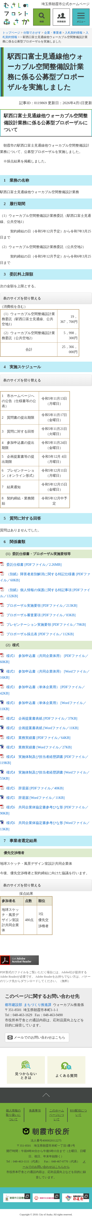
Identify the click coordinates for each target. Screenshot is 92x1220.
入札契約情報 (73, 32)
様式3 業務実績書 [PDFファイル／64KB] (38, 738)
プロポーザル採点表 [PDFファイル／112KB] (40, 634)
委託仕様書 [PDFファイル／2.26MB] (34, 564)
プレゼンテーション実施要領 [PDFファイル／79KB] (46, 624)
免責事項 (35, 1110)
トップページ (11, 32)
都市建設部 (13, 1005)
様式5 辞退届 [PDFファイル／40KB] (35, 788)
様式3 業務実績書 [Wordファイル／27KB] (39, 747)
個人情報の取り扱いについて (13, 1115)
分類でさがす (32, 32)
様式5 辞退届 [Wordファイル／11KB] (35, 798)
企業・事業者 (53, 32)
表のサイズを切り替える (22, 298)
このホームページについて (56, 1115)
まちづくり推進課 (37, 1005)
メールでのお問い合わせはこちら (39, 1037)
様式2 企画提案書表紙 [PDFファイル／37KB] (41, 718)
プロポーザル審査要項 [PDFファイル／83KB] (41, 615)
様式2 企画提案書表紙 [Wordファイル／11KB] (42, 728)
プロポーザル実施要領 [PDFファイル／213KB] (41, 605)
